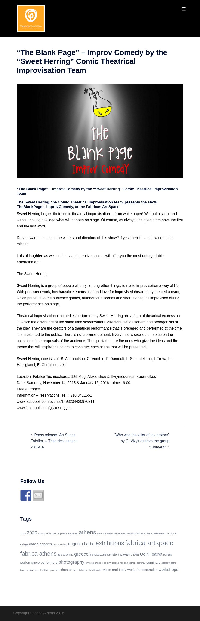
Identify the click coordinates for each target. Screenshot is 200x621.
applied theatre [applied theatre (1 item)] (66, 533)
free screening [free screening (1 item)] (65, 554)
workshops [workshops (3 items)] (168, 569)
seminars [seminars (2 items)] (153, 562)
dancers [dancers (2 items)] (46, 544)
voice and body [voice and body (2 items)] (114, 570)
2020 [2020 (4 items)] (32, 532)
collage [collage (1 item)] (24, 544)
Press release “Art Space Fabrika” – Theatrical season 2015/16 (54, 441)
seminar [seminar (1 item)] (141, 562)
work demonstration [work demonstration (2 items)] (142, 570)
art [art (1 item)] (76, 533)
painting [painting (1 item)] (167, 554)
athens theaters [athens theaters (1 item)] (126, 533)
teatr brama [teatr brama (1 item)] (26, 570)
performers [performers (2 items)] (49, 562)
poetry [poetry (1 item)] (107, 562)
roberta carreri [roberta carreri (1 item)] (127, 562)
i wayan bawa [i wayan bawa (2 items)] (128, 554)
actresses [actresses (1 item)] (51, 533)
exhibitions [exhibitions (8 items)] (109, 543)
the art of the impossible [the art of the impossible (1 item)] (47, 570)
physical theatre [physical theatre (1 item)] (94, 562)
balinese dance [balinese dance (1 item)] (144, 533)
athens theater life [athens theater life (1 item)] (107, 533)
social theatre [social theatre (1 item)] (168, 562)
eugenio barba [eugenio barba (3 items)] (81, 544)
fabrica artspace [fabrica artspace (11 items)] (149, 543)
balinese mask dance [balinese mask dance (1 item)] (164, 533)
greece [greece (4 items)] (81, 554)
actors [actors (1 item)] (41, 533)
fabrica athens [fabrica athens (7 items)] (38, 553)
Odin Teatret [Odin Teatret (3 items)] (151, 554)
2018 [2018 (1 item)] (23, 533)
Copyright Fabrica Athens (34, 613)
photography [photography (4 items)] (71, 562)
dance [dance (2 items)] (34, 544)
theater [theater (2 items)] (66, 570)
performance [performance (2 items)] (30, 562)
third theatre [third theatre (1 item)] (95, 570)
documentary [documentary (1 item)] (60, 544)
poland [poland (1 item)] (115, 562)
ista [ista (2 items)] (114, 554)
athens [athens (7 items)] (87, 532)
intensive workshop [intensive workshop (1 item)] (100, 554)
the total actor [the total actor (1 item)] (80, 570)
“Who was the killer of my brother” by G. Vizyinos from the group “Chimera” (141, 441)
